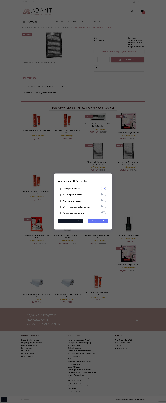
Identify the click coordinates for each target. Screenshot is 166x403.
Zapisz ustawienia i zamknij (70, 221)
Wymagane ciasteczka (71, 189)
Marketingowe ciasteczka (73, 195)
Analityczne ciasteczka (72, 201)
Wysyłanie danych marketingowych (76, 207)
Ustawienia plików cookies (73, 181)
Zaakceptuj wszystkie (98, 221)
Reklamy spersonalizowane (73, 213)
